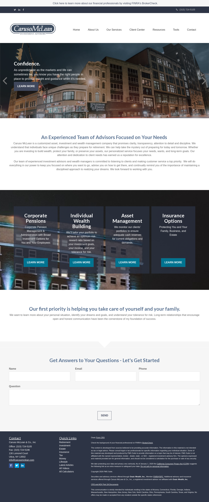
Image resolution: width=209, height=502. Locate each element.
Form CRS (100, 437)
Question (14, 386)
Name (12, 368)
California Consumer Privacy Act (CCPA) (173, 464)
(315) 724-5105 (185, 9)
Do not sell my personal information (155, 466)
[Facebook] (23, 9)
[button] (91, 28)
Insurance (64, 452)
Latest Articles (66, 465)
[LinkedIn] (19, 9)
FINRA (156, 477)
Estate (62, 448)
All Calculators (66, 471)
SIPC (161, 477)
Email (78, 368)
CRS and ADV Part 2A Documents (105, 484)
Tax (61, 455)
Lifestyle (63, 461)
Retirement (64, 442)
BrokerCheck (147, 443)
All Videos (64, 468)
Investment (64, 445)
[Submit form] (104, 415)
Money (62, 458)
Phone (143, 368)
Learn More (26, 86)
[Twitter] (15, 9)
